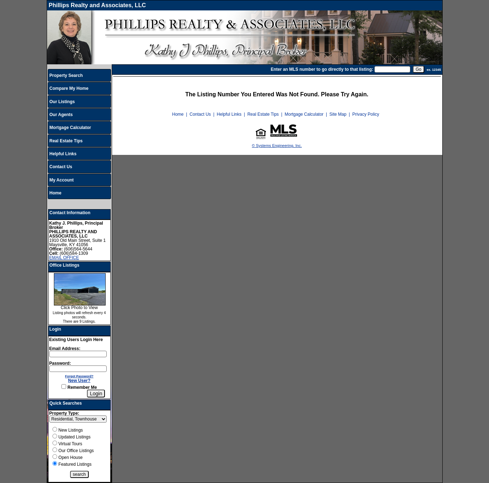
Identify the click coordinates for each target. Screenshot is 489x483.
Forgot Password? (79, 376)
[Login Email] (78, 354)
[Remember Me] (63, 386)
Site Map (337, 114)
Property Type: (64, 413)
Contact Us (61, 166)
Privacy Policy (365, 114)
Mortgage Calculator (70, 127)
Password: (60, 363)
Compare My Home (69, 88)
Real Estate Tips (66, 140)
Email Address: (64, 348)
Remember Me (79, 387)
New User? (79, 380)
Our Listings (62, 101)
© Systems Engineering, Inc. (277, 145)
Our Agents (61, 114)
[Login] (96, 393)
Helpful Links (63, 153)
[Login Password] (78, 368)
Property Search (66, 75)
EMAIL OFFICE (64, 257)
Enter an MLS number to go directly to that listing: (322, 69)
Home (55, 193)
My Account (62, 180)
